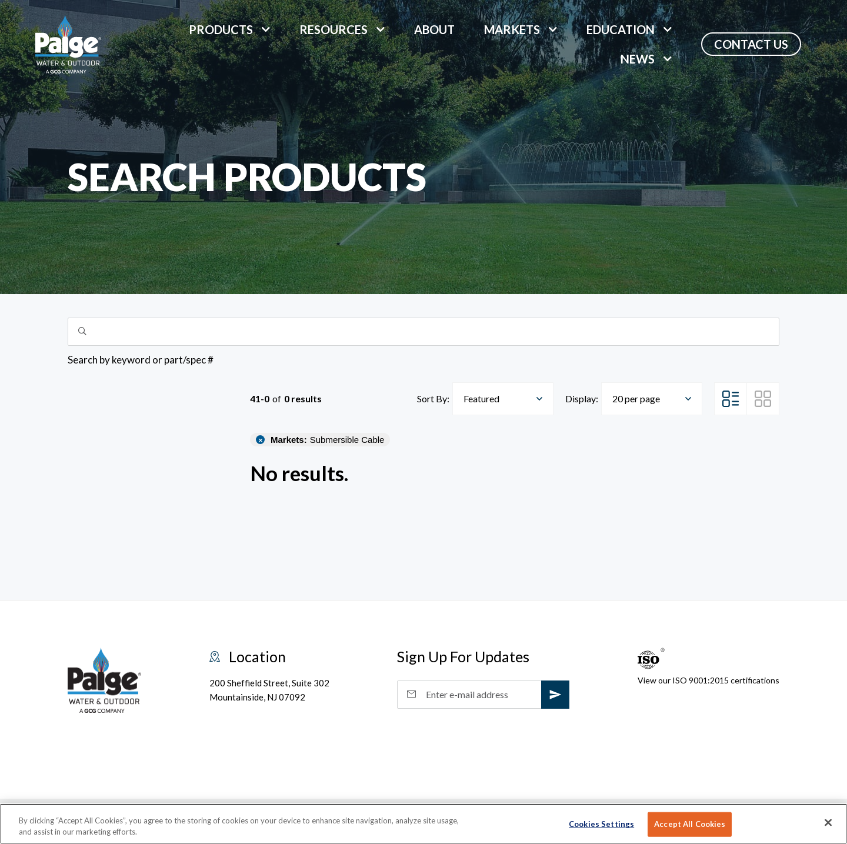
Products (221, 29)
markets (512, 29)
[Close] (828, 823)
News (638, 59)
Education (620, 29)
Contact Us (751, 44)
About (434, 29)
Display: (581, 398)
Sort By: (433, 398)
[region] (423, 823)
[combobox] (502, 398)
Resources (333, 29)
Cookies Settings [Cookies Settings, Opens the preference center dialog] (601, 824)
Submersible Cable (327, 440)
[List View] (730, 398)
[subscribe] (555, 694)
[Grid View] (762, 398)
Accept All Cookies (689, 824)
